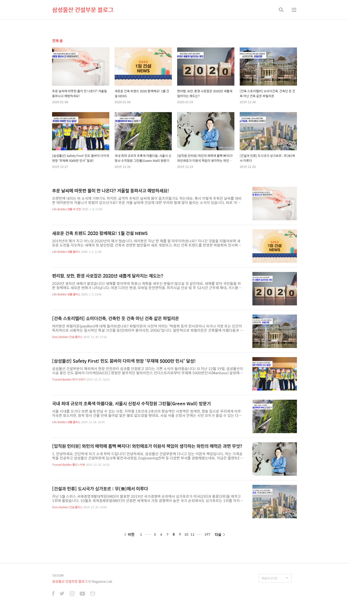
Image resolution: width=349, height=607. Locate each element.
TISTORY (58, 575)
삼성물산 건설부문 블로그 (83, 9)
